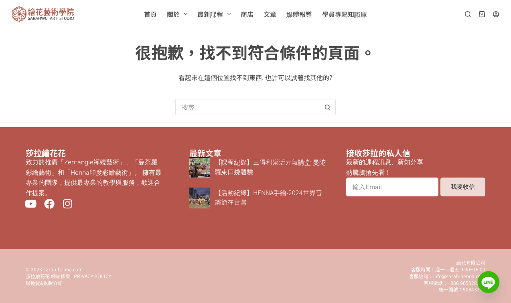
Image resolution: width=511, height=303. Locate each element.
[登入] (496, 14)
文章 (270, 14)
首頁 (150, 14)
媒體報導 (299, 14)
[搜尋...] (247, 107)
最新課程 (215, 14)
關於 (179, 14)
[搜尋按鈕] (328, 107)
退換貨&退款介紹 (44, 282)
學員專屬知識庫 (344, 14)
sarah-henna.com (63, 269)
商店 (247, 14)
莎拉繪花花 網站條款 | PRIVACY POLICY (68, 276)
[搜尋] (468, 14)
